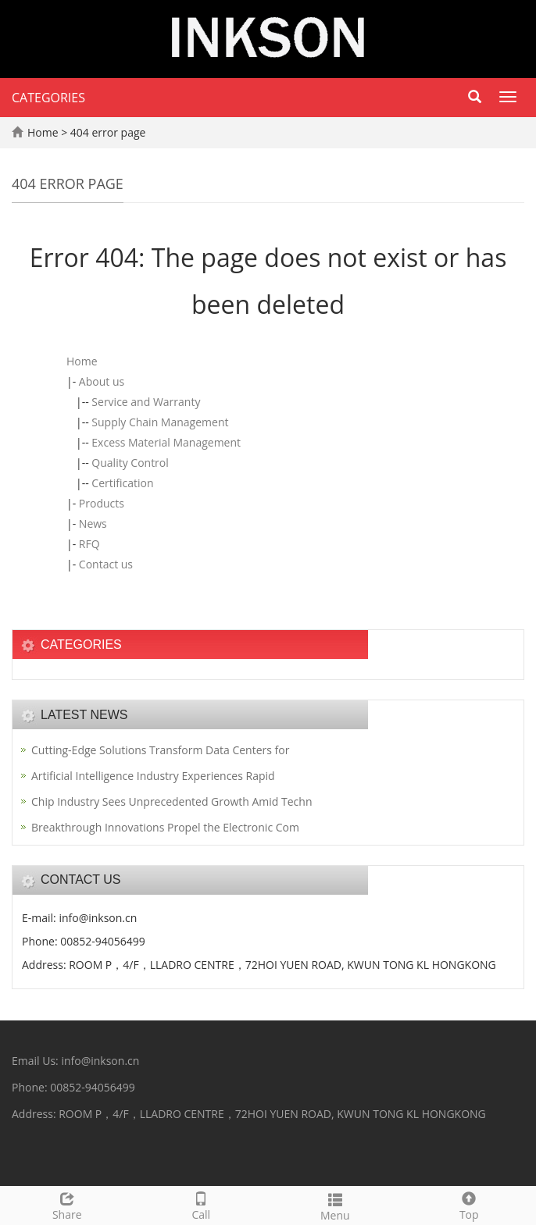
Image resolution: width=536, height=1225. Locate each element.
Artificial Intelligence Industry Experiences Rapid (153, 775)
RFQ (89, 543)
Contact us (106, 564)
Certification (122, 482)
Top (469, 1204)
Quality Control (129, 462)
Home (43, 132)
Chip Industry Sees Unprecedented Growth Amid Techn (172, 801)
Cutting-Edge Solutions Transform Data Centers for (160, 749)
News (93, 523)
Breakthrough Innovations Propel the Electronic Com (165, 827)
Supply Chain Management (159, 422)
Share (67, 1204)
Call (201, 1204)
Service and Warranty (145, 401)
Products (101, 503)
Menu (335, 1205)
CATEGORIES (48, 97)
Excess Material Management (166, 442)
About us (101, 381)
